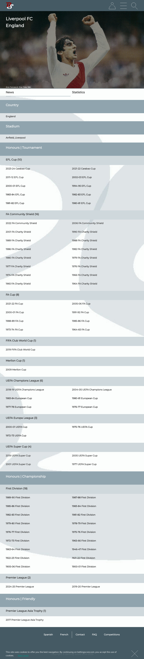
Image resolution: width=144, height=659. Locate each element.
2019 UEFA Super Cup (18, 455)
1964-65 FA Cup (81, 329)
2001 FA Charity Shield (18, 232)
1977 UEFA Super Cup (84, 464)
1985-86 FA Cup (81, 321)
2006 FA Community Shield (87, 223)
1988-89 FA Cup (14, 321)
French (64, 634)
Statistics (78, 92)
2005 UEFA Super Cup (84, 455)
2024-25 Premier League (20, 586)
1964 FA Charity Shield (84, 283)
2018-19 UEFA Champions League (25, 389)
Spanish (48, 634)
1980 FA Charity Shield (18, 257)
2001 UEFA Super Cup (18, 464)
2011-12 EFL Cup (15, 177)
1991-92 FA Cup (80, 312)
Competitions (112, 634)
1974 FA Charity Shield (18, 275)
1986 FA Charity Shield (18, 249)
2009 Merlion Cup (16, 369)
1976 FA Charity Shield (84, 266)
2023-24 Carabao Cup (18, 168)
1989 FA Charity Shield (18, 240)
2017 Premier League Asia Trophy (25, 620)
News (10, 92)
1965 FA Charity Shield (18, 283)
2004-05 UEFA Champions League (92, 389)
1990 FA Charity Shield (84, 232)
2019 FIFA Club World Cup (20, 349)
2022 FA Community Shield (21, 223)
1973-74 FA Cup (14, 329)
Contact (80, 634)
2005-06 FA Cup (81, 303)
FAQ (94, 634)
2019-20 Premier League (86, 586)
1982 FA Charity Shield (84, 249)
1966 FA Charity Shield (84, 275)
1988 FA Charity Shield (84, 240)
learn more (23, 655)
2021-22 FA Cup (14, 303)
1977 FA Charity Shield (18, 266)
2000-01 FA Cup (15, 312)
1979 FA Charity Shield (84, 257)
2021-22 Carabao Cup (84, 168)
